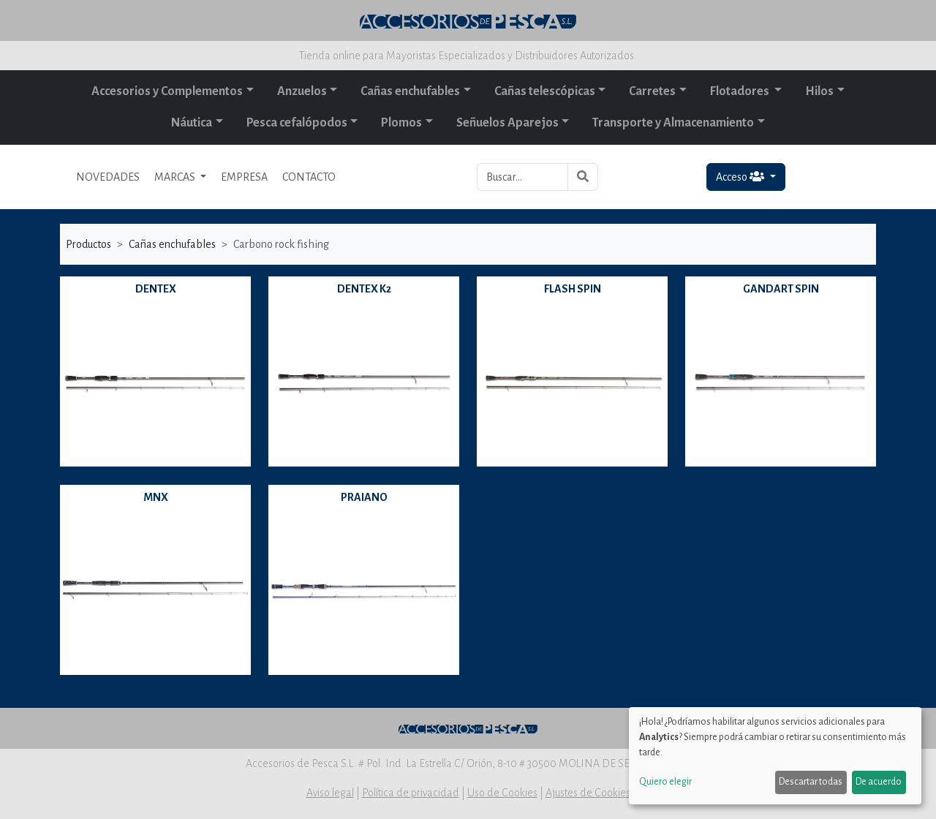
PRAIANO (364, 497)
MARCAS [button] (175, 177)
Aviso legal (330, 793)
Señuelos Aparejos (507, 122)
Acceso (741, 176)
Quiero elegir (665, 782)
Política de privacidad (410, 793)
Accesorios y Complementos (167, 91)
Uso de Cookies (502, 793)
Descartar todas (810, 782)
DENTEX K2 (364, 289)
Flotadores (740, 91)
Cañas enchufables (410, 91)
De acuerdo (879, 782)
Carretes (652, 91)
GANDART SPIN (781, 289)
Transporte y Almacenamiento (673, 122)
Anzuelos (302, 91)
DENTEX (155, 289)
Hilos (819, 91)
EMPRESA (244, 177)
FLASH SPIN (572, 289)
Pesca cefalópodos (296, 122)
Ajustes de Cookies (588, 793)
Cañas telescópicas (544, 91)
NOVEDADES (108, 177)
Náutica (191, 122)
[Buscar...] (522, 177)
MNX (155, 497)
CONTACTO (309, 177)
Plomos (401, 122)
